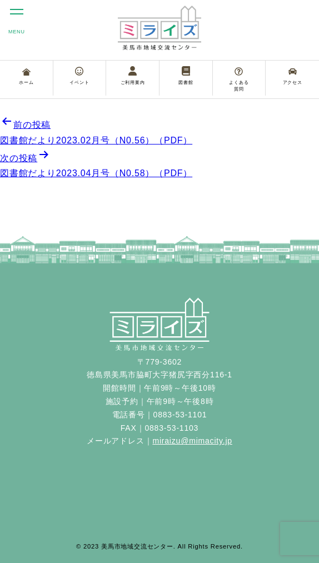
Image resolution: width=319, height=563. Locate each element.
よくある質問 (238, 79)
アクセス (292, 76)
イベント (79, 75)
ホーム (26, 76)
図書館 (185, 75)
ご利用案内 (133, 75)
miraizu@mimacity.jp (192, 440)
